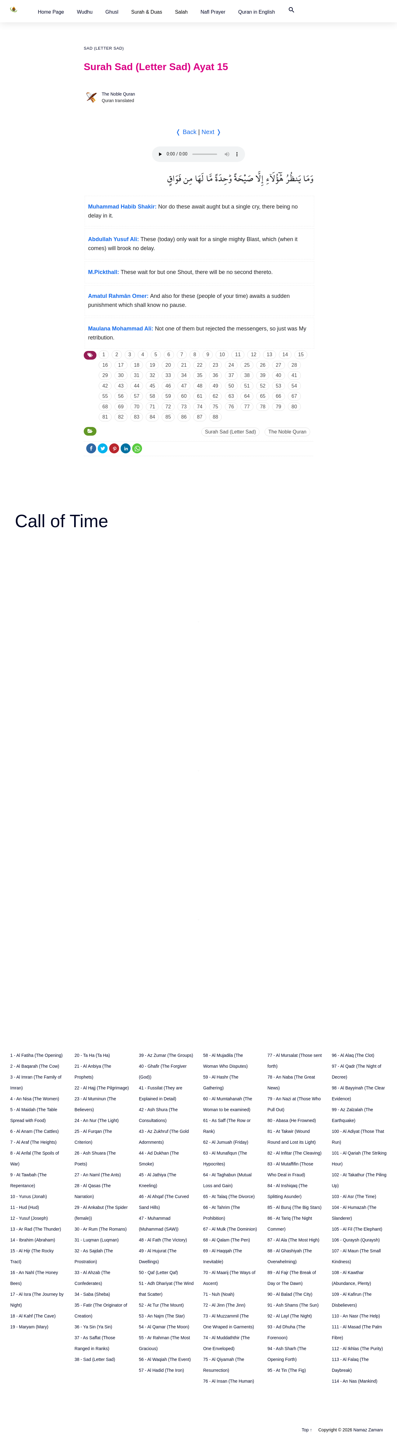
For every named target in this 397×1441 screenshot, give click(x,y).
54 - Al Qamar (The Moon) (164, 1326)
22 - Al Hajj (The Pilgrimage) (101, 1087)
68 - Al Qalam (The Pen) (226, 1239)
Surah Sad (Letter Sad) (230, 431)
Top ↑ (307, 1429)
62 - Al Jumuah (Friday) (225, 1142)
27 (278, 365)
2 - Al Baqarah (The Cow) (34, 1066)
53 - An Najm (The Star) (162, 1315)
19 (152, 365)
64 (247, 396)
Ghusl (111, 12)
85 (168, 417)
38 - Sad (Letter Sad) (94, 1359)
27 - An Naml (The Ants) (97, 1174)
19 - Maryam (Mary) (29, 1326)
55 (105, 396)
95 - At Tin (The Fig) (286, 1370)
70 (137, 406)
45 (152, 385)
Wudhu (84, 12)
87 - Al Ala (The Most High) (293, 1239)
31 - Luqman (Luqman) (96, 1239)
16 (105, 365)
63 (231, 396)
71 (152, 406)
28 (294, 365)
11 (238, 354)
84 (152, 417)
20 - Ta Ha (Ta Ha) (92, 1055)
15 (301, 354)
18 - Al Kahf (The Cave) (33, 1315)
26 (262, 365)
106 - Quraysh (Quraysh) (356, 1239)
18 (137, 365)
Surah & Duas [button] (146, 12)
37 (231, 375)
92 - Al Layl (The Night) (289, 1315)
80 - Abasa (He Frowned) (291, 1120)
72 (168, 406)
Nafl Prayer (213, 12)
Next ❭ (211, 131)
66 (278, 396)
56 (121, 396)
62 (215, 396)
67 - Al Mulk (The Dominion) (230, 1229)
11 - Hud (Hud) (24, 1207)
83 (137, 417)
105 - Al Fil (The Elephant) (357, 1229)
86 (184, 417)
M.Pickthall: (103, 272)
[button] (51, 12)
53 (278, 385)
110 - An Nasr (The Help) (356, 1315)
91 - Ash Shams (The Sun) (293, 1305)
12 (253, 354)
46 (168, 385)
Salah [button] (181, 12)
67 (294, 396)
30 (121, 375)
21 (184, 365)
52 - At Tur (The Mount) (161, 1305)
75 (215, 406)
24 (231, 365)
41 (294, 375)
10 (222, 354)
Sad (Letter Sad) (104, 48)
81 (105, 417)
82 (121, 417)
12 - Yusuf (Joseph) (29, 1218)
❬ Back (186, 131)
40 (278, 375)
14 (285, 354)
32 (152, 375)
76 (231, 406)
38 (247, 375)
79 (278, 406)
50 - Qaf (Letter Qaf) (158, 1272)
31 (137, 375)
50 (231, 385)
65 (262, 396)
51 (247, 385)
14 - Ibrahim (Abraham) (32, 1239)
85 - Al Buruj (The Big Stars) (294, 1207)
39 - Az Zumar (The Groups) (166, 1055)
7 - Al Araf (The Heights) (33, 1142)
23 (215, 365)
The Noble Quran (118, 94)
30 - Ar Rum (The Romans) (100, 1229)
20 (168, 365)
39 (262, 375)
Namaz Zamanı (368, 1429)
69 (121, 406)
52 (262, 385)
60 (184, 396)
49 (215, 385)
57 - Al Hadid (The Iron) (161, 1370)
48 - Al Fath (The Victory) (163, 1239)
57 (137, 396)
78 (262, 406)
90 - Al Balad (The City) (289, 1294)
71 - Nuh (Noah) (218, 1294)
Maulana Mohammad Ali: (120, 328)
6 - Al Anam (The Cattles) (34, 1131)
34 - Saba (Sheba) (92, 1294)
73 (184, 406)
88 (215, 417)
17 (121, 365)
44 (137, 385)
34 (184, 375)
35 (200, 375)
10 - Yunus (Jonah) (28, 1196)
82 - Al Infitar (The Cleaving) (294, 1153)
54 (294, 385)
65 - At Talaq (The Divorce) (229, 1196)
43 (121, 385)
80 (294, 406)
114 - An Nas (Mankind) (354, 1381)
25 (247, 365)
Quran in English (256, 12)
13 (269, 354)
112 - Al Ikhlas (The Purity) (357, 1348)
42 (105, 385)
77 (247, 406)
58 (152, 396)
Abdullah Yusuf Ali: (113, 239)
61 (200, 396)
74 (200, 406)
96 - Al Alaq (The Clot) (353, 1055)
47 (184, 385)
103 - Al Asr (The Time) (354, 1196)
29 (105, 375)
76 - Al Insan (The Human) (228, 1381)
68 (105, 406)
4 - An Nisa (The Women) (34, 1098)
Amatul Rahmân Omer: (118, 296)
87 (200, 417)
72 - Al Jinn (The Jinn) (224, 1305)
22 (200, 365)
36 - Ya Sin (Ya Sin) (93, 1326)
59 (168, 396)
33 (168, 375)
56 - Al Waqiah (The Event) (165, 1359)
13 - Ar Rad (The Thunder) (35, 1229)
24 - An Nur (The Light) (96, 1120)
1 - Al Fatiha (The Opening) (36, 1055)
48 (200, 385)
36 (215, 375)
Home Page (51, 12)
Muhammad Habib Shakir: (122, 207)
